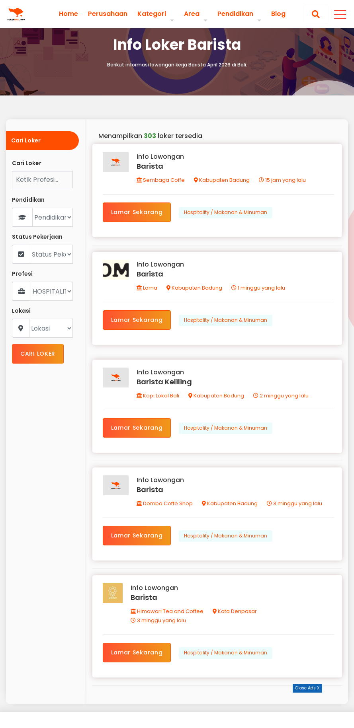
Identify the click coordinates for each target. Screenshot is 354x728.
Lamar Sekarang (137, 212)
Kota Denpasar (235, 611)
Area (191, 13)
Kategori (151, 13)
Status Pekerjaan (37, 237)
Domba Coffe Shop (165, 503)
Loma (147, 288)
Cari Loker (26, 163)
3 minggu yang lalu (294, 503)
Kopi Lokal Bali (158, 395)
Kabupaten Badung (222, 180)
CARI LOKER (37, 354)
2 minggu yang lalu (281, 395)
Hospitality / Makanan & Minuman (225, 212)
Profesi (22, 274)
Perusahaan (107, 14)
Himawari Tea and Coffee (167, 611)
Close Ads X (307, 688)
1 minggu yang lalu (258, 288)
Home (68, 14)
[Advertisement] (177, 710)
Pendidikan (235, 13)
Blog (278, 14)
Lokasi (21, 311)
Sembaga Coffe (161, 180)
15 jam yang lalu (282, 180)
